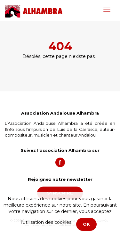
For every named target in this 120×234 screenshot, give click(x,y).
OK (86, 224)
